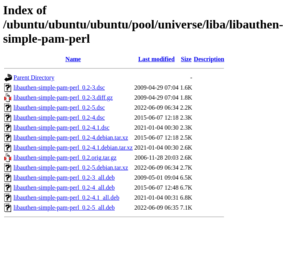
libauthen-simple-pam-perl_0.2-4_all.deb (64, 187)
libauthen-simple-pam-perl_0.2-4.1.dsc (61, 127)
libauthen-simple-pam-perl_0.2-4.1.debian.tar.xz (73, 147)
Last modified (156, 59)
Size (186, 59)
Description (209, 59)
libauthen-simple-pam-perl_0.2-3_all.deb (64, 177)
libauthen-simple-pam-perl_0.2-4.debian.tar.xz (70, 137)
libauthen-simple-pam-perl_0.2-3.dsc (59, 87)
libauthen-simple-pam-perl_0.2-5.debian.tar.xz (70, 167)
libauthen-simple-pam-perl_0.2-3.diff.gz (63, 97)
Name (73, 59)
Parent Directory (33, 77)
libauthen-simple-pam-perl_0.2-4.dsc (59, 117)
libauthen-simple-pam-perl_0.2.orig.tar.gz (64, 157)
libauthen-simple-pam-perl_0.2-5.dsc (59, 107)
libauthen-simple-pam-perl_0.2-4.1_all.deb (66, 197)
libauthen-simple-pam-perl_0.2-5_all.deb (64, 207)
